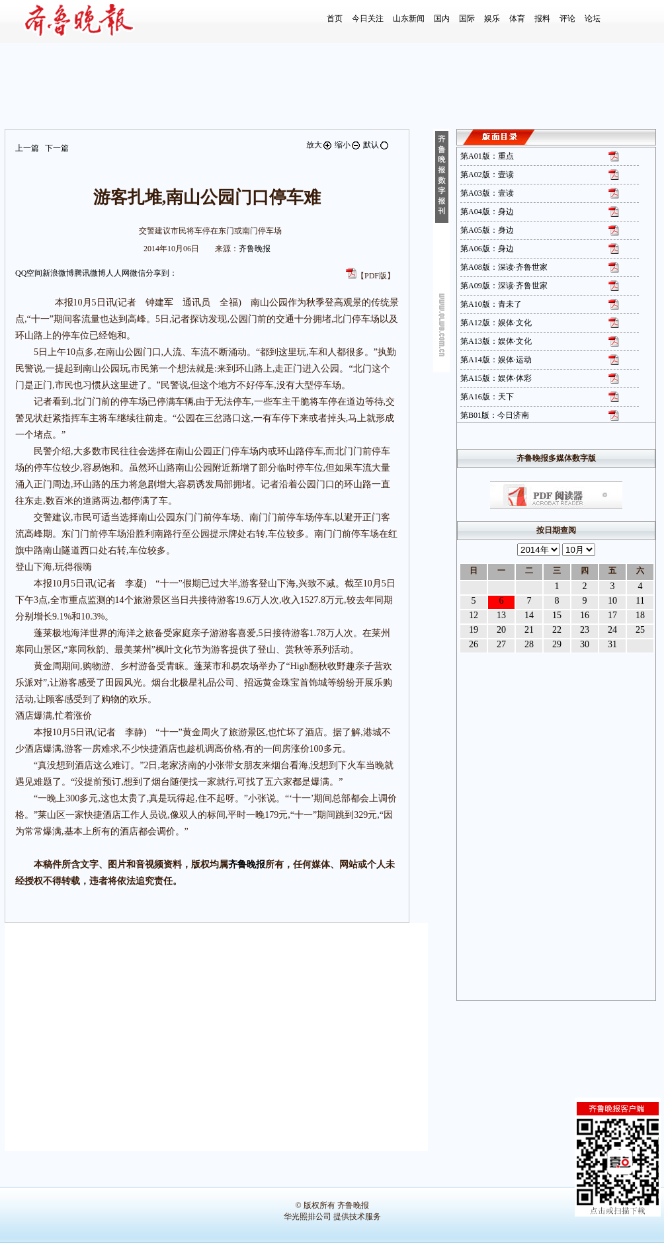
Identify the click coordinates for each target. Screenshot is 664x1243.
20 (501, 630)
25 (640, 630)
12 (473, 615)
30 (584, 644)
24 (612, 630)
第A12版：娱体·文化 (496, 322)
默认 (376, 144)
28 (529, 644)
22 (556, 630)
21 (529, 630)
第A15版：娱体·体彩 (496, 378)
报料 (542, 18)
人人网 (118, 273)
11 (640, 601)
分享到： (161, 273)
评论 (567, 18)
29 (556, 644)
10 (612, 601)
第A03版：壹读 (487, 193)
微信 (137, 273)
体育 (517, 18)
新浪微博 (58, 273)
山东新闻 (409, 18)
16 (584, 615)
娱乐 (492, 18)
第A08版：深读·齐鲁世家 (504, 267)
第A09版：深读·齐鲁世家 (504, 285)
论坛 (593, 18)
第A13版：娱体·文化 (496, 341)
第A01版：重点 (487, 156)
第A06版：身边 (487, 248)
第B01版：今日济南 (494, 415)
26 (473, 644)
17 (612, 615)
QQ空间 (28, 273)
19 (473, 630)
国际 (467, 18)
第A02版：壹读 (487, 174)
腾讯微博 (90, 273)
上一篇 (27, 148)
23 (584, 630)
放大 (319, 144)
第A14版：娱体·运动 (496, 359)
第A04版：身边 (487, 211)
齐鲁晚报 (254, 248)
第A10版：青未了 (491, 304)
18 (640, 615)
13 (501, 615)
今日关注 (368, 18)
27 (501, 644)
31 (612, 644)
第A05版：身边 (487, 230)
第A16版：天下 (487, 396)
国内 (442, 18)
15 (556, 615)
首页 (335, 18)
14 (529, 615)
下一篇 (57, 148)
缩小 (348, 144)
